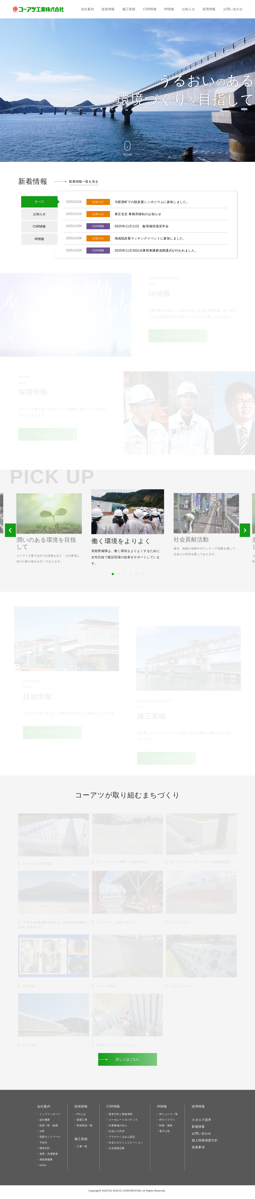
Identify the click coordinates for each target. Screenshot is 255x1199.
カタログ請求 (201, 1122)
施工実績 (128, 9)
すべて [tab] (39, 201)
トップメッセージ (50, 1116)
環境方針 (44, 1150)
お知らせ (188, 9)
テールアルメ (180, 925)
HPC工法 (29, 1047)
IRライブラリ (167, 1122)
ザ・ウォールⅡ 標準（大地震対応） (122, 864)
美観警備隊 (46, 1162)
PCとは (81, 1116)
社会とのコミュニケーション (126, 1145)
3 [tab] (124, 576)
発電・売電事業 (48, 1156)
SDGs (43, 1167)
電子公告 (164, 1133)
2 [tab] (118, 576)
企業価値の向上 (118, 1128)
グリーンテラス (181, 989)
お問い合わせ (233, 9)
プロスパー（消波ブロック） (117, 925)
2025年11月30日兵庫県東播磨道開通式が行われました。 (156, 250)
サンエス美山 (106, 989)
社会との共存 (116, 1133)
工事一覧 (82, 1149)
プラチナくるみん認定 (122, 1139)
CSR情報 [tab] (39, 226)
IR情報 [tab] (39, 239)
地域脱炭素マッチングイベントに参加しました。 (150, 238)
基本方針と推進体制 (120, 1116)
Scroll (127, 148)
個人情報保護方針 (205, 1143)
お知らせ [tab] (39, 214)
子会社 (43, 1145)
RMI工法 (28, 989)
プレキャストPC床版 (37, 866)
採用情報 (209, 9)
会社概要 (44, 1122)
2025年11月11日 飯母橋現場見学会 (142, 226)
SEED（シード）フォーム (115, 1047)
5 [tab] (135, 576)
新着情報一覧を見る (83, 181)
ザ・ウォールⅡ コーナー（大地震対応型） (201, 864)
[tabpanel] (127, 532)
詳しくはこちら (178, 336)
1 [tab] (112, 576)
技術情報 (108, 9)
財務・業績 (165, 1128)
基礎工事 (82, 1122)
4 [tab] (130, 576)
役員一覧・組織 (48, 1128)
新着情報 (198, 1129)
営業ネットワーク (50, 1139)
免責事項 (198, 1150)
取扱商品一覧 (85, 1128)
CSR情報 (150, 9)
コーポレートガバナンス (123, 1122)
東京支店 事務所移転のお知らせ (138, 214)
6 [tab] (141, 576)
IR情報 (169, 9)
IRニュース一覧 (168, 1116)
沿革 (42, 1133)
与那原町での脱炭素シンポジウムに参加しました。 (152, 202)
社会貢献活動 (116, 1150)
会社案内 (87, 9)
